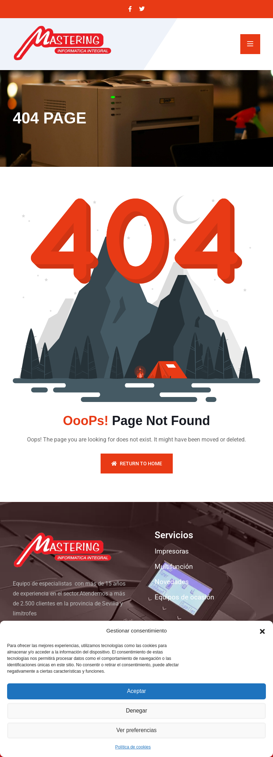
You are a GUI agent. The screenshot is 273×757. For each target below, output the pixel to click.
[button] (262, 630)
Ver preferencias (136, 730)
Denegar (136, 711)
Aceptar (136, 691)
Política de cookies (133, 747)
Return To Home (136, 463)
